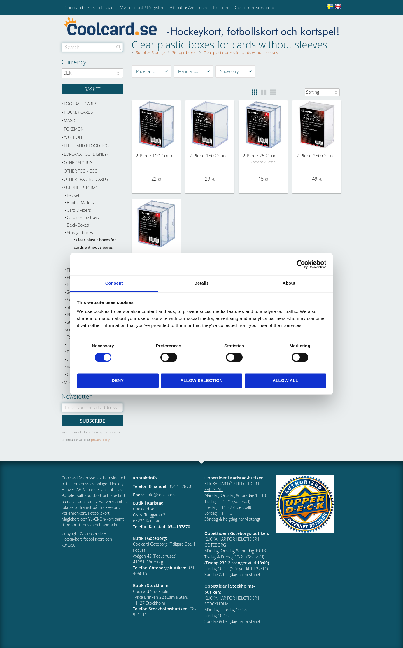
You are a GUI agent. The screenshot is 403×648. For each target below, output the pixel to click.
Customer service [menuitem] (253, 7)
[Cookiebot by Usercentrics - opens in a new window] (300, 264)
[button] (151, 71)
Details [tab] (201, 283)
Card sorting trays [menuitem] (83, 217)
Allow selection (202, 380)
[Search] (118, 47)
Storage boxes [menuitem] (80, 232)
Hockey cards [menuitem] (78, 112)
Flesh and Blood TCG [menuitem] (86, 145)
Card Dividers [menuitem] (79, 210)
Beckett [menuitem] (74, 195)
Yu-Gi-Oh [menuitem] (73, 137)
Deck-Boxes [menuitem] (78, 225)
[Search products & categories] (92, 47)
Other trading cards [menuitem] (86, 179)
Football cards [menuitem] (80, 103)
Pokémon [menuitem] (74, 129)
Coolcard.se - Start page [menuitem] (89, 7)
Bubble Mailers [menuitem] (80, 202)
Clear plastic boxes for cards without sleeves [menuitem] (95, 243)
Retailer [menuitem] (221, 7)
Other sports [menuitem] (78, 162)
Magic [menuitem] (70, 120)
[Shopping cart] (92, 89)
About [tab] (289, 283)
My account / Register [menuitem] (142, 7)
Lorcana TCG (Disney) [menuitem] (86, 154)
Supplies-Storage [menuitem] (82, 187)
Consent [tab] (114, 283)
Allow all (285, 380)
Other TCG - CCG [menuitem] (80, 171)
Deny (118, 380)
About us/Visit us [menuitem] (187, 7)
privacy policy (100, 439)
